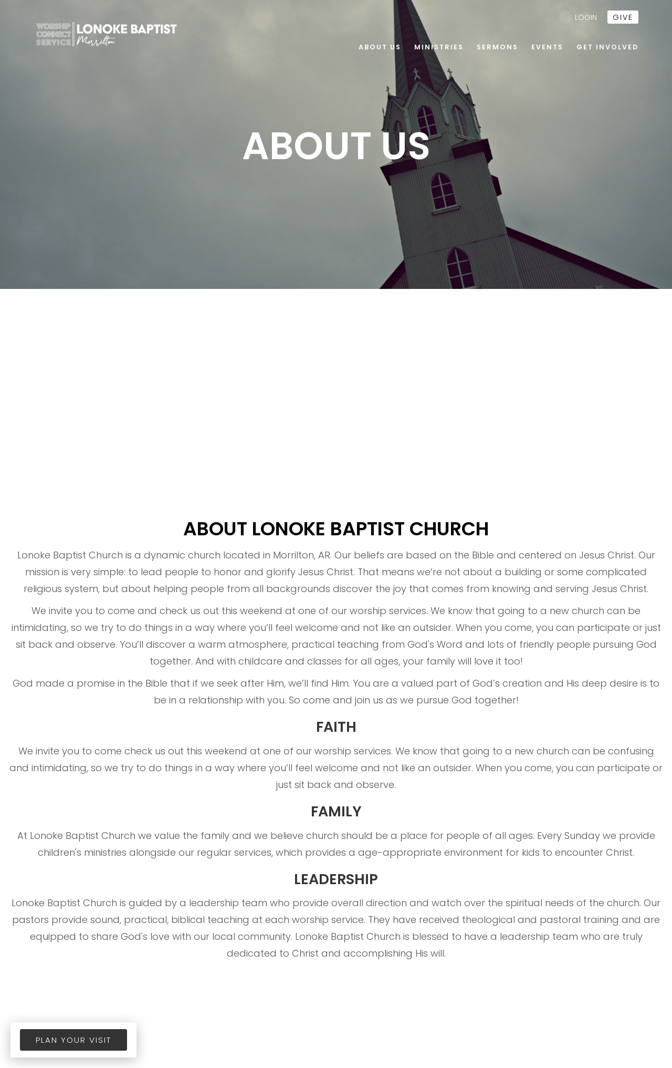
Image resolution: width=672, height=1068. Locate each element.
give (623, 17)
